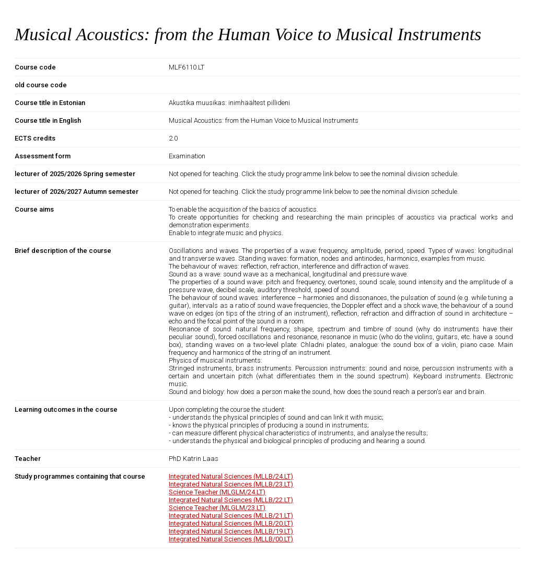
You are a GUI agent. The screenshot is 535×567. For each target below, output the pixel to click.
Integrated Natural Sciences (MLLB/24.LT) (231, 476)
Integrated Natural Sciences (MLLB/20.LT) (231, 523)
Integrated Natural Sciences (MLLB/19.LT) (231, 531)
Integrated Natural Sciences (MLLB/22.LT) (231, 500)
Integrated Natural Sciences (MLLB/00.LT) (231, 539)
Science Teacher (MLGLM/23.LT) (217, 508)
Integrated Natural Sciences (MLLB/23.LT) (231, 484)
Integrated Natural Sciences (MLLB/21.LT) (231, 515)
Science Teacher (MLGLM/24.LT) (217, 492)
